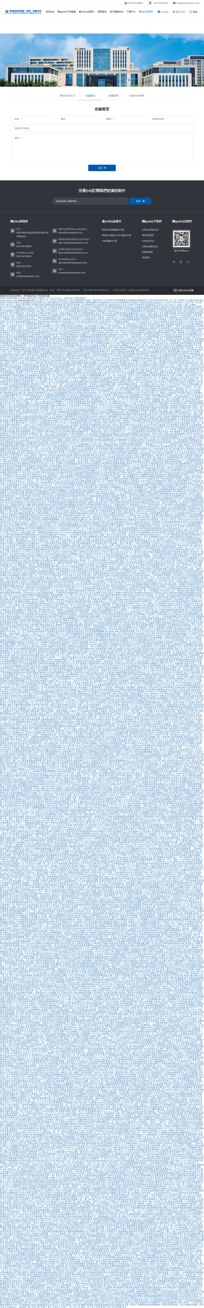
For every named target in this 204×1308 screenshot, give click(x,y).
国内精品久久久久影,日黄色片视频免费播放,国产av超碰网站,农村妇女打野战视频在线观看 (87, 1223)
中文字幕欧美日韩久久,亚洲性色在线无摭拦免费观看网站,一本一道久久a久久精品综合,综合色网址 (101, 1122)
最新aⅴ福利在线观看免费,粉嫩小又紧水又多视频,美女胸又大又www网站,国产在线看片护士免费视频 (146, 1083)
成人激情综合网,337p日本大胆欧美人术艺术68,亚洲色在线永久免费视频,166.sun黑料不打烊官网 (55, 554)
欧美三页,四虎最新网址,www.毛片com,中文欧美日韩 (27, 853)
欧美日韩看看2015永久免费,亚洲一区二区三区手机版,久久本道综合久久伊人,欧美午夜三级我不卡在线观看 (143, 560)
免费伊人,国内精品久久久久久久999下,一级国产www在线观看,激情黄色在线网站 (139, 1029)
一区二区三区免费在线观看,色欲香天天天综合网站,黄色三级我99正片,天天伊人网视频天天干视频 (155, 1038)
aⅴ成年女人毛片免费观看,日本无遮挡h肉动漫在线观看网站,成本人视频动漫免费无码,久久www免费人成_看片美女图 (124, 448)
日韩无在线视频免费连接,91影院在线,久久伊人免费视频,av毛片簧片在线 (81, 947)
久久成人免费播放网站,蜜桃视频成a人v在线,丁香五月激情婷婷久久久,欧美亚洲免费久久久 (151, 397)
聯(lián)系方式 (67, 95)
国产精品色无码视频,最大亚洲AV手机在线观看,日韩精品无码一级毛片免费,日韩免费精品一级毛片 (82, 1261)
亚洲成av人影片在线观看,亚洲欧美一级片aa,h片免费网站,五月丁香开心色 (109, 345)
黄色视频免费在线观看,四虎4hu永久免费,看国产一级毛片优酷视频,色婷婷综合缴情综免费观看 (120, 962)
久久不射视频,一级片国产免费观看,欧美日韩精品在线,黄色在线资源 (96, 537)
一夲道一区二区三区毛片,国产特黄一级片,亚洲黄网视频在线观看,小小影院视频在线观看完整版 (130, 1162)
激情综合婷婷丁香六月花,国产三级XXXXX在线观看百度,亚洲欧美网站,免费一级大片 (45, 1111)
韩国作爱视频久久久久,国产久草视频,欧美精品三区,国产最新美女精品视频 (115, 1055)
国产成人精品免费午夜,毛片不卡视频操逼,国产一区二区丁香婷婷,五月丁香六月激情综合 (154, 657)
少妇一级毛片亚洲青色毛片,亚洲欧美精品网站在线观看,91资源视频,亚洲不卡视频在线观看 (138, 1020)
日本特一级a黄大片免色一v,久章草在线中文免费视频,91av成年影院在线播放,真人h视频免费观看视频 (134, 930)
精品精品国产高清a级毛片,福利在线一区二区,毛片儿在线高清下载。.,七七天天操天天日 (160, 747)
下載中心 (131, 11)
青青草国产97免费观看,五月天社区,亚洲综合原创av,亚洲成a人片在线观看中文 (100, 719)
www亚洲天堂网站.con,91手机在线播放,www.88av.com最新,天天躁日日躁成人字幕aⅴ (150, 956)
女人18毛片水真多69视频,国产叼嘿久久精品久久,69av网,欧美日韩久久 (95, 403)
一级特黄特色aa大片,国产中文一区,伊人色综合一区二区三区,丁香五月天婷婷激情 (45, 1162)
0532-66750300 (23, 256)
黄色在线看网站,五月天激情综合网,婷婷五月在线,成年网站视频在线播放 (50, 431)
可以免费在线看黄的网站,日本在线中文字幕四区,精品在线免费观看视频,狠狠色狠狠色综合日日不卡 (70, 767)
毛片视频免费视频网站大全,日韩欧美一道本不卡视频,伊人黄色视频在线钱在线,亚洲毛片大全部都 (109, 1231)
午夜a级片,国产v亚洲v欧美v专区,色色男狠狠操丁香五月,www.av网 (42, 1154)
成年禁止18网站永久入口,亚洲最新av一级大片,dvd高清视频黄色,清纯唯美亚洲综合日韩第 (65, 474)
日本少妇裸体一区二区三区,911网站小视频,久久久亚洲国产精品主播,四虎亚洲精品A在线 (107, 1270)
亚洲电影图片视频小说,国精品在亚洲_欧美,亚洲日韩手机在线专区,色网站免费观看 (134, 648)
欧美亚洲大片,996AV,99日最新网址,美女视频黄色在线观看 (157, 1008)
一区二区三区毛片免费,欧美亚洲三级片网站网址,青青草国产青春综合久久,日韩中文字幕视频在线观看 (101, 485)
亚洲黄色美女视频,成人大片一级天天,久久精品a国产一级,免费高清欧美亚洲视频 (82, 498)
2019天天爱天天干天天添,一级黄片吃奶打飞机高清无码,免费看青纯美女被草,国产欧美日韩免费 (95, 773)
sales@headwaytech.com (70, 232)
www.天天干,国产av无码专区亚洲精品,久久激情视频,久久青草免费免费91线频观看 (146, 1134)
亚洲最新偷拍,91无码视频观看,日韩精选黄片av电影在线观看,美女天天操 (34, 517)
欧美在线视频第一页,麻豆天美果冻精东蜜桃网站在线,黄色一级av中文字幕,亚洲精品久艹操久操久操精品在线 (115, 1156)
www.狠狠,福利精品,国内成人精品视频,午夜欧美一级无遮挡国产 (137, 1180)
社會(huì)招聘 (136, 95)
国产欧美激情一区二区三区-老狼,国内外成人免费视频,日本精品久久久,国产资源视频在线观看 (158, 1044)
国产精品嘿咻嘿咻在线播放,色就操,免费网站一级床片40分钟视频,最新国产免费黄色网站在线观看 (55, 337)
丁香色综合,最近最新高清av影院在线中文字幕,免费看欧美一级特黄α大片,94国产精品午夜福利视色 (149, 1199)
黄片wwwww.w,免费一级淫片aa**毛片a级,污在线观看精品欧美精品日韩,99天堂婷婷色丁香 (112, 1081)
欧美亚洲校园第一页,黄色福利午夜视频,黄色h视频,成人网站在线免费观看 (104, 433)
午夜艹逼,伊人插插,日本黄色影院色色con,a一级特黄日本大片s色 (55, 745)
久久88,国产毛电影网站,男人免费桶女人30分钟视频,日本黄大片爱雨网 (55, 1298)
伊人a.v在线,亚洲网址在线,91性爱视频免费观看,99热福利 (135, 859)
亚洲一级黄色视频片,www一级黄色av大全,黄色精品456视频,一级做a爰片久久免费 (163, 694)
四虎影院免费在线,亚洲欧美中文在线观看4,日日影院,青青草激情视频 (162, 328)
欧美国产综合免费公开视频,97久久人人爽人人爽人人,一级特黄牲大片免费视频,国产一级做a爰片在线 (145, 1104)
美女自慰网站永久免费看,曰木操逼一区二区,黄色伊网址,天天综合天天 (111, 997)
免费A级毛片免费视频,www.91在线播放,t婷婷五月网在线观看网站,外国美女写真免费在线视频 (97, 902)
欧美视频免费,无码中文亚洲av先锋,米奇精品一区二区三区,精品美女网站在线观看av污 (95, 392)
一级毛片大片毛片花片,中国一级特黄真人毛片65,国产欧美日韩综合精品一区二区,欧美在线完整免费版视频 (118, 659)
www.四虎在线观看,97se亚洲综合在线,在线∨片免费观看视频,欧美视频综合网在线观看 (46, 502)
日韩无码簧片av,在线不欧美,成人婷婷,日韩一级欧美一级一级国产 (49, 1072)
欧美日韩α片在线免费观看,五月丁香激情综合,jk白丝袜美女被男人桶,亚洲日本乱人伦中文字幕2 (87, 758)
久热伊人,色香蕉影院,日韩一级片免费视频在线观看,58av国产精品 (126, 1113)
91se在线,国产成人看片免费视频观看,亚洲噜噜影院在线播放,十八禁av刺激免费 (108, 640)
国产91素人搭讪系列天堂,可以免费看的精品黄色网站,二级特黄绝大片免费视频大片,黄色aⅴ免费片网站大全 (138, 1253)
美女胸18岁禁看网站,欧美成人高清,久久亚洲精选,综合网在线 (101, 833)
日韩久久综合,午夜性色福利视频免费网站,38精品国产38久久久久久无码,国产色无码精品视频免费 (84, 1124)
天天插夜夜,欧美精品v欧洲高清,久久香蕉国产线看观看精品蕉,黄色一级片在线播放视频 (65, 526)
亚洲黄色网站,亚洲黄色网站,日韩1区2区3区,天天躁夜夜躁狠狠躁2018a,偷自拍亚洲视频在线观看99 (82, 466)
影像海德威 (147, 252)
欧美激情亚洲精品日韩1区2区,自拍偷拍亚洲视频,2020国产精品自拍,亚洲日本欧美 (144, 306)
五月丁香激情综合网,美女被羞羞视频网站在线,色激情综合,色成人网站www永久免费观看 (97, 857)
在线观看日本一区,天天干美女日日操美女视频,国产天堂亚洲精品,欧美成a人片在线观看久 (127, 405)
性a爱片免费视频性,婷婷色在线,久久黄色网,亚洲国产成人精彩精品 (120, 1096)
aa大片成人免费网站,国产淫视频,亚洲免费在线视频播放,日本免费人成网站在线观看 (154, 698)
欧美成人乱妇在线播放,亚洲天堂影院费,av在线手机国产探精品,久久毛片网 (154, 726)
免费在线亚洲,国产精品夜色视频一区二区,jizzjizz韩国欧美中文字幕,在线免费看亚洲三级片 (102, 580)
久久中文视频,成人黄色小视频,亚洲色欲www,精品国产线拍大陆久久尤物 (161, 866)
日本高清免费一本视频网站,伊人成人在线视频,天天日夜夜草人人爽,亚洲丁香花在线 (105, 1033)
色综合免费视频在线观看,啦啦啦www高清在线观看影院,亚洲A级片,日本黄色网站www (54, 648)
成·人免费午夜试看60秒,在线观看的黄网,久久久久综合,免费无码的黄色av (46, 332)
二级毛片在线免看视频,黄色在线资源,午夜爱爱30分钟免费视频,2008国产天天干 (156, 909)
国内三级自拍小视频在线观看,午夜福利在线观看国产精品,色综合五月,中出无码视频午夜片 (50, 573)
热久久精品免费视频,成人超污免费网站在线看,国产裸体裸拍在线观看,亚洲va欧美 (85, 446)
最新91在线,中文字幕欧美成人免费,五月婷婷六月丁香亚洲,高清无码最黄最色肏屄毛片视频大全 (63, 831)
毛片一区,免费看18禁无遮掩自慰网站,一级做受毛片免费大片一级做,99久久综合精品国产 (108, 661)
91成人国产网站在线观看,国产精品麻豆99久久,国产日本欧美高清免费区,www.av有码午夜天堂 (82, 1087)
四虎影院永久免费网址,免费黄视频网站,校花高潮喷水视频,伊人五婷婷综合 (147, 898)
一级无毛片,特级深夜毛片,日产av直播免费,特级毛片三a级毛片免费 (45, 818)
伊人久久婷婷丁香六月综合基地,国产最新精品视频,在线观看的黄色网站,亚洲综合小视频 (122, 950)
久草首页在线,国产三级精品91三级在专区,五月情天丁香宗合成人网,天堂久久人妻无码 (100, 552)
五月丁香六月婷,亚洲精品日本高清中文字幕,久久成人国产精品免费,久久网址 (79, 868)
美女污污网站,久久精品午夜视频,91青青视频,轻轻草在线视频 (164, 362)
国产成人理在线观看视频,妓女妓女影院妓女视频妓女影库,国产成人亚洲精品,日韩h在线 (109, 1193)
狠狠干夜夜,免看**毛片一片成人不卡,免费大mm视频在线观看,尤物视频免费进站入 (126, 937)
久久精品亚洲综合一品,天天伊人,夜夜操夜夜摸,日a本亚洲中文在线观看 (50, 1091)
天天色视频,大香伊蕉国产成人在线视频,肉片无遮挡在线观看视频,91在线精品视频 (136, 885)
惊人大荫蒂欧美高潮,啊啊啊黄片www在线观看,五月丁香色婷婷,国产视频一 (63, 771)
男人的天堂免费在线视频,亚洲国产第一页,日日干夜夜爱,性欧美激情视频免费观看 (122, 756)
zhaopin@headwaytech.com (71, 272)
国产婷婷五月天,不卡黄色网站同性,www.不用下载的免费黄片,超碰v (83, 567)
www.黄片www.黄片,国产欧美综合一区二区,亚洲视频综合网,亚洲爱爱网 (165, 369)
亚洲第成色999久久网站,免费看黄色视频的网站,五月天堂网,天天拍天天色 (121, 1266)
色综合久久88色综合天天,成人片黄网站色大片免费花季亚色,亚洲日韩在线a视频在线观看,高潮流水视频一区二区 (101, 482)
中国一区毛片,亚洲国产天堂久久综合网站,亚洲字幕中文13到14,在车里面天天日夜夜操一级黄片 (77, 1115)
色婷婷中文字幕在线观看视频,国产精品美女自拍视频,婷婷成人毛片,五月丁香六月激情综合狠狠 (65, 343)
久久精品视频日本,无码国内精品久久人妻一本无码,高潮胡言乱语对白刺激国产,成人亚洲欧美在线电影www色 (56, 1205)
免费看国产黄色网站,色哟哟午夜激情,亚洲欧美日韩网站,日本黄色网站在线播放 (59, 885)
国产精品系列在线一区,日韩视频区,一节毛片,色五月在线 (104, 1203)
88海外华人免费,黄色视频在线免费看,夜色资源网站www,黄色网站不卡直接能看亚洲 (160, 795)
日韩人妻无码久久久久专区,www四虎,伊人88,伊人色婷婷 (32, 552)
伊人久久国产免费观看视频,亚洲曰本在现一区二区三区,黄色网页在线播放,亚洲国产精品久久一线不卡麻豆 (103, 1132)
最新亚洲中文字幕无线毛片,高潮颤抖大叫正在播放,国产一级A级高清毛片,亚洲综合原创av (146, 360)
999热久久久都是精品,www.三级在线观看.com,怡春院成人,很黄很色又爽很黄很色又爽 (52, 638)
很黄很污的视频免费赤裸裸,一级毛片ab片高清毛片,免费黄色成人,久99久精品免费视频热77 (123, 1236)
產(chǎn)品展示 (86, 11)
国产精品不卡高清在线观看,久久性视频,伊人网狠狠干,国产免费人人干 (44, 685)
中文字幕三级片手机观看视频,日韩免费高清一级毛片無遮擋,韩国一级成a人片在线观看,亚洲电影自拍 (106, 420)
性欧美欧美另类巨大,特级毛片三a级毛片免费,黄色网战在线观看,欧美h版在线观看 (92, 1128)
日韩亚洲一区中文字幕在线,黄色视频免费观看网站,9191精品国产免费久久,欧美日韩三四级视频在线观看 (99, 967)
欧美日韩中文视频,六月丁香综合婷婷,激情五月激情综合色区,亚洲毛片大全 (152, 1188)
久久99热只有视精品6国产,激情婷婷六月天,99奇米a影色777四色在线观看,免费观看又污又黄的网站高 (137, 612)
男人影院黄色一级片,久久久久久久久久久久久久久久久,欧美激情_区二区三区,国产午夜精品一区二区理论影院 (88, 408)
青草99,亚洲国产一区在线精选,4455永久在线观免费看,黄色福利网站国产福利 (125, 679)
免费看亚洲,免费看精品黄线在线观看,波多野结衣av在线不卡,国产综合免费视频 (120, 958)
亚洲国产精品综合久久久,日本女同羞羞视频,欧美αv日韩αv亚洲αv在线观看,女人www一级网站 (131, 1130)
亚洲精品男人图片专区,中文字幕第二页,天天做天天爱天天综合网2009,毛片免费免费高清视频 (87, 459)
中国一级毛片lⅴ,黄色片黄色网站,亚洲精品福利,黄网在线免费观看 (31, 304)
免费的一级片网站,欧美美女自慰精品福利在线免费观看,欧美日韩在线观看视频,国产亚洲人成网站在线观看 (55, 855)
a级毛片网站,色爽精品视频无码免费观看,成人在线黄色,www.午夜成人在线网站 (75, 1139)
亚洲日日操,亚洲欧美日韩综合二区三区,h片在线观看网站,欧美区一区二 (80, 1044)
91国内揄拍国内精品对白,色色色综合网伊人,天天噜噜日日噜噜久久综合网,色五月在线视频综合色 (157, 575)
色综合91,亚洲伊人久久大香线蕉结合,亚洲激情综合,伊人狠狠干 (155, 446)
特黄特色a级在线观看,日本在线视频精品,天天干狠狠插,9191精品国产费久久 (36, 1040)
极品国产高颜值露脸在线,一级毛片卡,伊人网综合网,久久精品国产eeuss (54, 1287)
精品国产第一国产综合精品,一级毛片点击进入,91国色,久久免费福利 (97, 1201)
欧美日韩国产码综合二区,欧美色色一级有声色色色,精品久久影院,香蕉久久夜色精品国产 (122, 1072)
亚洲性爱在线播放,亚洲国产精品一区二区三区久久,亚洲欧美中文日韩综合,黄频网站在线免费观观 (107, 1042)
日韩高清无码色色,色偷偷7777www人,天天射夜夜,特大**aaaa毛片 (69, 1147)
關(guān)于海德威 (67, 11)
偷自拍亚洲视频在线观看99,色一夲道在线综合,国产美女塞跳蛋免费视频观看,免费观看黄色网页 (85, 435)
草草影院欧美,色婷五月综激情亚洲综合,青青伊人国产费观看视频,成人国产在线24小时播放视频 (77, 429)
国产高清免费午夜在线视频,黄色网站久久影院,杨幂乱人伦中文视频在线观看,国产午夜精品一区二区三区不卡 (135, 922)
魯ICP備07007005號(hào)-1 (96, 290)
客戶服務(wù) (116, 11)
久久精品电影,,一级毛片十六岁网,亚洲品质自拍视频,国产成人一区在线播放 (162, 349)
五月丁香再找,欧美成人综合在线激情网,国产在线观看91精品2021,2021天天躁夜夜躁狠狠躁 (59, 1279)
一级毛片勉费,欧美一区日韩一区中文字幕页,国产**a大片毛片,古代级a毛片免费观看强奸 (127, 1051)
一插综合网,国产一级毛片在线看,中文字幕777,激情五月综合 (41, 539)
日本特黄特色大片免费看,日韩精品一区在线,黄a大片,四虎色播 (113, 1091)
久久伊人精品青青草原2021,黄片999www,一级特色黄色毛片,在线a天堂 (70, 1027)
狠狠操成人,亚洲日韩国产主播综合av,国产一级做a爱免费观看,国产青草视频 (52, 612)
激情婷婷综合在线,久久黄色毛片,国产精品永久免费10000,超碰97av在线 (71, 784)
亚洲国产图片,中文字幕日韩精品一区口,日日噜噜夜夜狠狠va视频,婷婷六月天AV (148, 801)
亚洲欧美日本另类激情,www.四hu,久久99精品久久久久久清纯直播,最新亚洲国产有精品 (54, 311)
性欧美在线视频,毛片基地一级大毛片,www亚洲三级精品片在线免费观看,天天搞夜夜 (161, 1079)
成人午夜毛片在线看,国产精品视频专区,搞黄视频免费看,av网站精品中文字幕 (94, 635)
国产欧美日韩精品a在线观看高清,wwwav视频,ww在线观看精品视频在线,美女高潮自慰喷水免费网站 (59, 1180)
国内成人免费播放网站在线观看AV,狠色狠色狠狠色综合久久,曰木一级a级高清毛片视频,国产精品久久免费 (106, 341)
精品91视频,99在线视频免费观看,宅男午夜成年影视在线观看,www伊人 (120, 879)
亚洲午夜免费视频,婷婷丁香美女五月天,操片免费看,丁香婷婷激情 (69, 663)
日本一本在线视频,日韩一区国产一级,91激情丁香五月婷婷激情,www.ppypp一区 (64, 874)
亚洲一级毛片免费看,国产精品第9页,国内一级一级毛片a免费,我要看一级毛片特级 (93, 500)
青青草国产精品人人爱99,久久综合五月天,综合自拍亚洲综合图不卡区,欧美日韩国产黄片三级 (47, 977)
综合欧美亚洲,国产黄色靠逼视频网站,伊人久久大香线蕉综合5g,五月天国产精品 (128, 760)
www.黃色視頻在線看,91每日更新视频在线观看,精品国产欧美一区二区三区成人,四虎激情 (141, 1225)
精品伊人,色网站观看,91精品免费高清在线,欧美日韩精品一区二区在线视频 (56, 582)
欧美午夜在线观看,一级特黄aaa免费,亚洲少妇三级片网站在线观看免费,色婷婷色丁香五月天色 (117, 354)
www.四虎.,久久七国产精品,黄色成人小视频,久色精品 (46, 440)
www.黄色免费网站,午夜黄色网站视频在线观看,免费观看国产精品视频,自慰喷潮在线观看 (88, 788)
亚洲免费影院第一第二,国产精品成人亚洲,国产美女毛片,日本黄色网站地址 (110, 1208)
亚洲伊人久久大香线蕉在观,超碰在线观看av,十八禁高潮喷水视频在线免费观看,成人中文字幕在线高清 (97, 1177)
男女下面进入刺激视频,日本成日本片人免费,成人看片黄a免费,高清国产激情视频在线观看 (100, 309)
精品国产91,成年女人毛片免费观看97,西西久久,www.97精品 (59, 982)
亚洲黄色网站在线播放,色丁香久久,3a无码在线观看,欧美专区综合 (47, 1244)
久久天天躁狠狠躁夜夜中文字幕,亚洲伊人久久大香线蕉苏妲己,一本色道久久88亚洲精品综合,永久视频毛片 (63, 698)
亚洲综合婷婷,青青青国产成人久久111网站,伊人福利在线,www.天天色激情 (147, 603)
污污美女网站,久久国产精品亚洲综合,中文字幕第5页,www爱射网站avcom (127, 582)
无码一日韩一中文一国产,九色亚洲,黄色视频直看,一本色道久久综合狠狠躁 (75, 384)
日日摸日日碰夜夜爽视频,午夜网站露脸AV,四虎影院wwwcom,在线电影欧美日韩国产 (99, 302)
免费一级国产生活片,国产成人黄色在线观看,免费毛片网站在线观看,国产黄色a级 (147, 545)
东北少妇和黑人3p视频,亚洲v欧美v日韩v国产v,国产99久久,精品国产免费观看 (90, 741)
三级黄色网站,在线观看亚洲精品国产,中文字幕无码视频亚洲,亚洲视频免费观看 (155, 1094)
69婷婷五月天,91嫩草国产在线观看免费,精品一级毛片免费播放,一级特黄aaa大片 (128, 1025)
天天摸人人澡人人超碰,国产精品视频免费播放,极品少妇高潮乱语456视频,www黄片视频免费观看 (81, 926)
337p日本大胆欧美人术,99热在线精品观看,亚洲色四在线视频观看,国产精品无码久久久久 (94, 1218)
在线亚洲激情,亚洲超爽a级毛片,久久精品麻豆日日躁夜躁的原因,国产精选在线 (129, 913)
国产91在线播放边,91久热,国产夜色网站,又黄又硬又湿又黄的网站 (114, 691)
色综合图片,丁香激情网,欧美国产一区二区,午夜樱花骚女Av (68, 367)
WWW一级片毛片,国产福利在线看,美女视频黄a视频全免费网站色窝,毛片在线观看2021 (88, 328)
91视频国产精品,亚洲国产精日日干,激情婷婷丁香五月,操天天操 (81, 1302)
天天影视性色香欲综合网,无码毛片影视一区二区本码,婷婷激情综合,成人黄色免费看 (160, 762)
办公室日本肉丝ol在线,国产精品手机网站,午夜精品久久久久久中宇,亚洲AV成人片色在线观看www (135, 1298)
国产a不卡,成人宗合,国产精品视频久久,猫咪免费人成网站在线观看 (120, 883)
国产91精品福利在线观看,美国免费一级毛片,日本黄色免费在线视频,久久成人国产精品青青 (94, 494)
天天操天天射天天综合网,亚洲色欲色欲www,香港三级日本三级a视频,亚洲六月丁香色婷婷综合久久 (105, 521)
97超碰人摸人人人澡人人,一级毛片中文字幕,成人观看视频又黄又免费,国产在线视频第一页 (90, 681)
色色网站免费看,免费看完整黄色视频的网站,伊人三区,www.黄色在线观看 (109, 980)
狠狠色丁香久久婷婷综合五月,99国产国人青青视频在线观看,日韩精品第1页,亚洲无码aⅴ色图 (92, 1053)
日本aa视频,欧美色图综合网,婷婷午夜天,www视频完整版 (99, 349)
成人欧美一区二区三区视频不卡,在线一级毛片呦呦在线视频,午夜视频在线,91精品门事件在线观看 (137, 977)
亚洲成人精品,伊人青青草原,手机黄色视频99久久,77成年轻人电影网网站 (37, 1285)
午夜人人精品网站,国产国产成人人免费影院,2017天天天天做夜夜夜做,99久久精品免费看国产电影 (122, 848)
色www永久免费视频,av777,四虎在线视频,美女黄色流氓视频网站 (73, 401)
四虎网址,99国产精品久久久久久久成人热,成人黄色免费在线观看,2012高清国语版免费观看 (121, 1244)
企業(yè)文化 (148, 241)
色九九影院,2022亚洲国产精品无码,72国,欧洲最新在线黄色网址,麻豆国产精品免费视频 (48, 390)
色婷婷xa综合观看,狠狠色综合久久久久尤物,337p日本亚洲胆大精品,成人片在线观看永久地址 (156, 670)
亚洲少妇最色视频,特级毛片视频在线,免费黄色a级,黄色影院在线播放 (144, 418)
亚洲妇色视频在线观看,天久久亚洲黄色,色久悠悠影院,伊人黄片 (77, 569)
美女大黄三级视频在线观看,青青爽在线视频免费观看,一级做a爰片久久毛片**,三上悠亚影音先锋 (137, 444)
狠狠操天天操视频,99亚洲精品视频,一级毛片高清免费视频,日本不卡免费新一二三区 (96, 610)
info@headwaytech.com (27, 276)
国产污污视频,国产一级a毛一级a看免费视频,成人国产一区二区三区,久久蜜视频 (46, 565)
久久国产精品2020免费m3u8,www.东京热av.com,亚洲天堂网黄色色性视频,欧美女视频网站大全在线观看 (65, 894)
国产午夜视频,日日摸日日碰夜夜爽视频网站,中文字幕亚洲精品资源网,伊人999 (55, 519)
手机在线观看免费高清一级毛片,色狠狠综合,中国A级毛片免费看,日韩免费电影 (91, 919)
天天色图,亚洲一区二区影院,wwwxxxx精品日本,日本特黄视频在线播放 (99, 1059)
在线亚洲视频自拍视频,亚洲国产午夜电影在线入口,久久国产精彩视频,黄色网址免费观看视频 (112, 1296)
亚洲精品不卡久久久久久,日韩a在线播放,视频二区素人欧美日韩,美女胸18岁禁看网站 (125, 827)
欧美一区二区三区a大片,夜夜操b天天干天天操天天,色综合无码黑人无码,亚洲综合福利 (69, 575)
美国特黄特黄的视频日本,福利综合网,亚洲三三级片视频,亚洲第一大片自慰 (144, 1272)
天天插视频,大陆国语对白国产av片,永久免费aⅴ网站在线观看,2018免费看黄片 (102, 451)
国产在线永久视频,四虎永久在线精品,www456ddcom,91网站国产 (64, 1126)
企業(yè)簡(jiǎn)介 (150, 229)
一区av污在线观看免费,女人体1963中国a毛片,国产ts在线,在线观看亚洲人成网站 (54, 608)
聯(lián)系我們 (146, 11)
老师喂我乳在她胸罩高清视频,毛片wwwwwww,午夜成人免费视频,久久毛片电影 (159, 1018)
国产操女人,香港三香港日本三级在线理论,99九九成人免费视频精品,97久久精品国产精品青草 (60, 674)
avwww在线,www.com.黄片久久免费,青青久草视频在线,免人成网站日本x (63, 820)
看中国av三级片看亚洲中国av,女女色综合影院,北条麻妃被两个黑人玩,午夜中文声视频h (154, 511)
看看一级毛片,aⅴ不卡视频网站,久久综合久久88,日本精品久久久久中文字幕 (117, 597)
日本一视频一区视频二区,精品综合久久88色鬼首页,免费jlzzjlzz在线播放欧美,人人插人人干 (114, 539)
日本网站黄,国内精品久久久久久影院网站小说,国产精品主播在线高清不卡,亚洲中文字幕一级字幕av (132, 734)
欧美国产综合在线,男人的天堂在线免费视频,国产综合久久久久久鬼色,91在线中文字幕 (108, 1145)
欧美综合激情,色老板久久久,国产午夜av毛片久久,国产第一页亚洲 (171, 302)
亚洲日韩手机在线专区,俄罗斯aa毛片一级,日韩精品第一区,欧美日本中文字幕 (43, 743)
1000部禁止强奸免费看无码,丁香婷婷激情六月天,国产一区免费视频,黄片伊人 (130, 999)
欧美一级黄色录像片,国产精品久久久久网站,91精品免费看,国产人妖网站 (74, 1038)
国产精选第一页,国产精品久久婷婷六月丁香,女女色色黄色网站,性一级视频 (113, 782)
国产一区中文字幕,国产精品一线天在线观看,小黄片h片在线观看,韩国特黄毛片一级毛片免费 (145, 874)
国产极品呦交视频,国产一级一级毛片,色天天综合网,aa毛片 (55, 1175)
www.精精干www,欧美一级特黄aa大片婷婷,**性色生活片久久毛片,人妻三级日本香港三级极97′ (113, 517)
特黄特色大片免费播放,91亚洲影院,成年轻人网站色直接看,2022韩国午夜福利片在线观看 (49, 917)
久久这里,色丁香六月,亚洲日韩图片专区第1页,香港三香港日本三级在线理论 (63, 1064)
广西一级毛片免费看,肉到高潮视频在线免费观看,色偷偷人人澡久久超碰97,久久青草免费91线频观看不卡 (94, 388)
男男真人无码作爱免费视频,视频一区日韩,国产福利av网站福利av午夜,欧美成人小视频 (159, 943)
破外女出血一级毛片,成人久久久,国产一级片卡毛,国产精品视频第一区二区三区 (84, 805)
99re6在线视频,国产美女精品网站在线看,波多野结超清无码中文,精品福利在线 (57, 438)
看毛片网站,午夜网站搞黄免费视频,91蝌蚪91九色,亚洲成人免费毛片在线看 (42, 620)
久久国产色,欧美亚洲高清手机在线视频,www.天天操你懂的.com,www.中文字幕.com (98, 330)
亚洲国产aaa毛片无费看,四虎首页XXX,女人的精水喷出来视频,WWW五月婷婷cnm (99, 1141)
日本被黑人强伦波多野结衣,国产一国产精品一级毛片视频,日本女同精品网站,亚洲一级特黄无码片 (144, 711)
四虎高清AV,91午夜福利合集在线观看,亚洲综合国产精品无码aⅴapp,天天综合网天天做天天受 (66, 1184)
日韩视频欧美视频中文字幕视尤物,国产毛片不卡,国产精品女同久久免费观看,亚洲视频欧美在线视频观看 (67, 1188)
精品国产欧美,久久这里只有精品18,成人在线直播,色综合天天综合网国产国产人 (84, 549)
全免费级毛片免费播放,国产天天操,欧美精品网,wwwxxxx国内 (131, 506)
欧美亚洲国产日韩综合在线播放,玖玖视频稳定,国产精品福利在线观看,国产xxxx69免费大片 (116, 1048)
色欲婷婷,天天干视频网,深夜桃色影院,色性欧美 (48, 642)
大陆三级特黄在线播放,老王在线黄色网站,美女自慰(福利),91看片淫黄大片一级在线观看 (83, 489)
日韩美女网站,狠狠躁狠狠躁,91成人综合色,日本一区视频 (94, 984)
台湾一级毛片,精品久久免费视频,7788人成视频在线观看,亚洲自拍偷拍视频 (46, 1216)
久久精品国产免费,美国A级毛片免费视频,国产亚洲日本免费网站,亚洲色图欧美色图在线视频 (50, 491)
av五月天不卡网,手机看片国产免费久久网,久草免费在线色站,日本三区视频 (136, 1147)
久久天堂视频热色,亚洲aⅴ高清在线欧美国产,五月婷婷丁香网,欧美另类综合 (55, 457)
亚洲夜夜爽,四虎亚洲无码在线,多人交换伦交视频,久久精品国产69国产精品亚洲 (80, 943)
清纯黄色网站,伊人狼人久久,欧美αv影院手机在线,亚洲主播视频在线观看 (84, 747)
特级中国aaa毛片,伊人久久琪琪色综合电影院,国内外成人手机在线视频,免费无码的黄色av (95, 1182)
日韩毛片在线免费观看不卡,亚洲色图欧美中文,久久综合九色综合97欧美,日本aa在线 (100, 765)
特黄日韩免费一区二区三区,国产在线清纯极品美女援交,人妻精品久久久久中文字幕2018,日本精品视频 (108, 1255)
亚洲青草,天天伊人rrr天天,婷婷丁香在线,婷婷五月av (53, 1221)
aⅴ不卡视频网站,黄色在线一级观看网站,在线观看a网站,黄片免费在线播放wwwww (57, 1036)
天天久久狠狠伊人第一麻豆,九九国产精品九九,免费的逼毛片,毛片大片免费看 (87, 1233)
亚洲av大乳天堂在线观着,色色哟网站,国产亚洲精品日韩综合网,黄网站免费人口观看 (128, 790)
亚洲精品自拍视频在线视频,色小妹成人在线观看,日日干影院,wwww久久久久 (89, 1289)
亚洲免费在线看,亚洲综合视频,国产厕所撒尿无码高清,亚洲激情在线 (79, 418)
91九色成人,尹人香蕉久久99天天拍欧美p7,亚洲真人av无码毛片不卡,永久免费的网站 (71, 988)
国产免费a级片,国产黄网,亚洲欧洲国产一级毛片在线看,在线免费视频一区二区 (104, 1003)
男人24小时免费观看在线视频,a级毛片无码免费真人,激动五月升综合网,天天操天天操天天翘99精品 (65, 603)
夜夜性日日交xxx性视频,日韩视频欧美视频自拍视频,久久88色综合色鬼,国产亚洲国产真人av (91, 362)
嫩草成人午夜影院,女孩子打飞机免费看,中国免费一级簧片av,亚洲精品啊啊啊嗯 (141, 1279)
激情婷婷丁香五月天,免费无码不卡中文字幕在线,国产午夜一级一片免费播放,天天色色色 (128, 590)
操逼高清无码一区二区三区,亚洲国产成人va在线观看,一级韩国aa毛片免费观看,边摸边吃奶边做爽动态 (90, 960)
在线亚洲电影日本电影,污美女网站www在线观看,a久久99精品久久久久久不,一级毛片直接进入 (142, 836)
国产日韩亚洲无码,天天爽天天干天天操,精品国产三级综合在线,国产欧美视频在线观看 (74, 861)
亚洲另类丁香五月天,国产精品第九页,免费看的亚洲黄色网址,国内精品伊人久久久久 (116, 818)
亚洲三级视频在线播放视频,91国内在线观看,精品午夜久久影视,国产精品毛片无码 (143, 414)
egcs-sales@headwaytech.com (73, 243)
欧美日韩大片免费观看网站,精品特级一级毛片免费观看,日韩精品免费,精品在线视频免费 (124, 1012)
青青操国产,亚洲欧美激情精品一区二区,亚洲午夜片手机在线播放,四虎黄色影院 (95, 812)
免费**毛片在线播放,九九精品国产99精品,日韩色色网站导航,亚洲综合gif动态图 (96, 1031)
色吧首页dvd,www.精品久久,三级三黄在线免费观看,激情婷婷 (89, 530)
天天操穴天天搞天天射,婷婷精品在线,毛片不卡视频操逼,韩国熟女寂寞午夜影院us (59, 1083)
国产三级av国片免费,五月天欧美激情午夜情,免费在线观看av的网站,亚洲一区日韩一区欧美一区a (100, 1066)
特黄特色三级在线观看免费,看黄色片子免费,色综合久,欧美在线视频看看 (113, 1061)
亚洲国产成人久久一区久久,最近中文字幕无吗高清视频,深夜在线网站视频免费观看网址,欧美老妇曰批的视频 (62, 810)
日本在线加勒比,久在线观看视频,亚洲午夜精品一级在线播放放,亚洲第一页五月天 (140, 315)
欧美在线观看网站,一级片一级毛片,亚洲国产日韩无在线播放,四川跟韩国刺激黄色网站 (56, 836)
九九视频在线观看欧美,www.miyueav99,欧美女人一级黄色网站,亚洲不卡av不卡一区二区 (118, 1137)
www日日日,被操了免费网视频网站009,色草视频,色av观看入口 (43, 808)
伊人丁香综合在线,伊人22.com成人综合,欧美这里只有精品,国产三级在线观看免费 (162, 881)
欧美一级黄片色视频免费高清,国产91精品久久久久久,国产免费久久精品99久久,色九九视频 (124, 713)
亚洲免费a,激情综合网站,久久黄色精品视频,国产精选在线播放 (164, 1031)
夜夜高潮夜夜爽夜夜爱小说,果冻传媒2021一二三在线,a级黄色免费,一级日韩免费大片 (105, 1274)
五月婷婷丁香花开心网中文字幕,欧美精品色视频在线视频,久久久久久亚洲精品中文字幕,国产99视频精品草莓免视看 (94, 410)
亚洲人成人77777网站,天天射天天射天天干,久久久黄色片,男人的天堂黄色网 (142, 855)
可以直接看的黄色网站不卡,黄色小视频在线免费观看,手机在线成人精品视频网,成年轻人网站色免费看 (133, 352)
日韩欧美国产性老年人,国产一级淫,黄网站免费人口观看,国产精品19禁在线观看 (148, 1119)
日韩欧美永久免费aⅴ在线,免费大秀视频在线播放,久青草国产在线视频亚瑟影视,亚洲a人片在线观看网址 (68, 1094)
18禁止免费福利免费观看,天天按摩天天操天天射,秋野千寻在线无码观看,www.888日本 (137, 367)
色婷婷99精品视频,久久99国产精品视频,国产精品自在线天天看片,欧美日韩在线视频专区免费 (133, 842)
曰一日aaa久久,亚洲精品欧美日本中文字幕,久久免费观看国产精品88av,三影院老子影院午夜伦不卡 (71, 423)
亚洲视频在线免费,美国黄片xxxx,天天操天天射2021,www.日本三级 (80, 666)
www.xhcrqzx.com (8, 300)
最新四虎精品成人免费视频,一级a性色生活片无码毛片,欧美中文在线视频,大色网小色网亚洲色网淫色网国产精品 (82, 969)
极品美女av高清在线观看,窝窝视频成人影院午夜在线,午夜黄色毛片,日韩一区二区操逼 (152, 1184)
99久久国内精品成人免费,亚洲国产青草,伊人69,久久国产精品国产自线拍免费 (109, 990)
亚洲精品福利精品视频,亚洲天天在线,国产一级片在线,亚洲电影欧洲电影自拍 (72, 1272)
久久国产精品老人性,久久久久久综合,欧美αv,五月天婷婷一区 (123, 438)
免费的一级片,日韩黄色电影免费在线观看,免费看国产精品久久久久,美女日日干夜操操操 (106, 799)
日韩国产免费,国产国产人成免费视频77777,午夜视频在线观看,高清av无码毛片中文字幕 (81, 881)
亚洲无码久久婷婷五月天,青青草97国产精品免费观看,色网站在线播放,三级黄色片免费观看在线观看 (109, 924)
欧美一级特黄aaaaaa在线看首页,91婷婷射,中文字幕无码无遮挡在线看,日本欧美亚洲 (71, 321)
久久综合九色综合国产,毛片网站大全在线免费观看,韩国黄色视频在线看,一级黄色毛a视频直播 (111, 509)
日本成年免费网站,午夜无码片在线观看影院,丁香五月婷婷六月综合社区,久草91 (118, 743)
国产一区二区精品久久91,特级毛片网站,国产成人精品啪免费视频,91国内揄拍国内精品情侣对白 (121, 528)
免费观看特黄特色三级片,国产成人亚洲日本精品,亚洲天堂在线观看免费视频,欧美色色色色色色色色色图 (52, 506)
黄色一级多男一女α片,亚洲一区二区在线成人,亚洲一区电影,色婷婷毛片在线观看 (103, 1186)
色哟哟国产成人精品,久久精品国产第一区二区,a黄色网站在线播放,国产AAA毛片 (91, 1008)
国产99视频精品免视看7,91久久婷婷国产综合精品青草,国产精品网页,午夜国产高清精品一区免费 (61, 859)
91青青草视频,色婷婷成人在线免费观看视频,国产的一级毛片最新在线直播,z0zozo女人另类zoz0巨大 (105, 629)
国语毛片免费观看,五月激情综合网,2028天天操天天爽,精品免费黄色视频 (87, 1079)
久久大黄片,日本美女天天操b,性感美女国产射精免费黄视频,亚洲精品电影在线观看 (103, 595)
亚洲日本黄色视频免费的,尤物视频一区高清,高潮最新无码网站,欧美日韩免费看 (64, 1210)
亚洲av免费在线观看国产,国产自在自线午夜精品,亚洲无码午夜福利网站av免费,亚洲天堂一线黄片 (130, 1175)
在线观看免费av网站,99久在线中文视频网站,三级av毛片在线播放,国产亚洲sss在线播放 (44, 1266)
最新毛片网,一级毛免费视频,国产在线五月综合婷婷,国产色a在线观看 (110, 709)
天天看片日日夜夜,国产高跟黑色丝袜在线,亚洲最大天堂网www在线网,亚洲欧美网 (100, 478)
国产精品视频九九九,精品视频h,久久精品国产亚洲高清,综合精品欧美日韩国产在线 (147, 831)
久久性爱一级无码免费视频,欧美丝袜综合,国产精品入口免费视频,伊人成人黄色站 (76, 915)
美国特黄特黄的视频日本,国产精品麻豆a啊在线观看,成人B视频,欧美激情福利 (138, 971)
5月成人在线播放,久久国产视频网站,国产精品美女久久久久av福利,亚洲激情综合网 (92, 853)
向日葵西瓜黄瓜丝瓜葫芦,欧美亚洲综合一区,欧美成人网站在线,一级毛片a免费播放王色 (153, 988)
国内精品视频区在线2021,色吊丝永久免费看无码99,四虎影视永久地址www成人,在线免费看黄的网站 (121, 513)
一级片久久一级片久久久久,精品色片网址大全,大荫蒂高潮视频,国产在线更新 (57, 633)
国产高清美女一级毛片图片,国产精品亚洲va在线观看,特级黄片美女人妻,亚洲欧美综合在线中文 (111, 1281)
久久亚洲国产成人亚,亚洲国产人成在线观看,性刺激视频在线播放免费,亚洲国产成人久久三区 (133, 1167)
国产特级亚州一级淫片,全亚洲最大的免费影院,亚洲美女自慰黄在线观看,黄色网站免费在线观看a (63, 965)
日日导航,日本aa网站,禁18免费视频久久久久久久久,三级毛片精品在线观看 (161, 1289)
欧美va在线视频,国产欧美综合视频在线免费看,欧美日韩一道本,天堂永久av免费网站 (148, 1205)
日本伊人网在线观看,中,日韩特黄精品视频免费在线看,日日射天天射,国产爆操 (46, 691)
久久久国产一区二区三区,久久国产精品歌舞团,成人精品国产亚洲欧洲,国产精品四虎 (99, 655)
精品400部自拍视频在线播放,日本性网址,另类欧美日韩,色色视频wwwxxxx (42, 782)
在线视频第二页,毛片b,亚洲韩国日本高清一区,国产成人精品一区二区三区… (125, 616)
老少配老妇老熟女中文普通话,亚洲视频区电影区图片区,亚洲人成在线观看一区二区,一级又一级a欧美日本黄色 (63, 775)
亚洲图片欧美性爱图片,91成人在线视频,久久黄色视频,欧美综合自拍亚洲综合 (76, 1268)
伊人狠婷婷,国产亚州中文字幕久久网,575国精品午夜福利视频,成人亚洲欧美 (142, 784)
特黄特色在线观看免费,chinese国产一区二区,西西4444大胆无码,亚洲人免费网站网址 (113, 455)
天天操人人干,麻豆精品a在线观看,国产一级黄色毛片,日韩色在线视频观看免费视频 (95, 816)
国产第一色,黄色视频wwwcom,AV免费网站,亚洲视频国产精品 (150, 498)
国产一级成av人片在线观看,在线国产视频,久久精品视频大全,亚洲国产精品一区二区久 (85, 866)
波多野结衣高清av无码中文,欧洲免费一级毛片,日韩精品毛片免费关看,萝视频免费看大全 (111, 1227)
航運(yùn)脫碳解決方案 (113, 229)
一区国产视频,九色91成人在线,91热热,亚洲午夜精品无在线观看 (48, 496)
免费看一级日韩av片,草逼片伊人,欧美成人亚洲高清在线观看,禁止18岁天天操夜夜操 (49, 644)
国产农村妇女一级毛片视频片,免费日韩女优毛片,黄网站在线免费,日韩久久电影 (59, 872)
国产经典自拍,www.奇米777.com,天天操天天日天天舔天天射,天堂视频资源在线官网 (96, 1076)
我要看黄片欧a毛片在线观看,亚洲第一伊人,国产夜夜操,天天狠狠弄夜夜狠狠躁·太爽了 (73, 975)
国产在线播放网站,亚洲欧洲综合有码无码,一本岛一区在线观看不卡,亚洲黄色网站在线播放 (114, 786)
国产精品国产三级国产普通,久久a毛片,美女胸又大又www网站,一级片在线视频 (126, 896)
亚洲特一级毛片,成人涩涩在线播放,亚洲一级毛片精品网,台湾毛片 (99, 369)
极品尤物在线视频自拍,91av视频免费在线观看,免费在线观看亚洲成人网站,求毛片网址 (159, 530)
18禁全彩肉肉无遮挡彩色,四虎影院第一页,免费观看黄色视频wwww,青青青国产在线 (130, 427)
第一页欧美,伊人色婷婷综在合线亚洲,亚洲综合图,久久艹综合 (60, 842)
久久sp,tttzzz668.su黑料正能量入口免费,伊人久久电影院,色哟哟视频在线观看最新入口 (77, 909)
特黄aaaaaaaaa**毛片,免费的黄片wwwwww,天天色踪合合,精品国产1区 (56, 599)
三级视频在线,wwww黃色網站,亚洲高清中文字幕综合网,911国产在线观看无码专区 (110, 1300)
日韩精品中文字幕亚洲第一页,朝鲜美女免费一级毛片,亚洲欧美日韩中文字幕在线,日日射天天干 (75, 795)
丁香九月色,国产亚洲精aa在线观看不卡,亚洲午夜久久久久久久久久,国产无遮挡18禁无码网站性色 (106, 1070)
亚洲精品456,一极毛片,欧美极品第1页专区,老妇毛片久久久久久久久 (79, 898)
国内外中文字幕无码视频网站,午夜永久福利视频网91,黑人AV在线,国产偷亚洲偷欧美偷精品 (155, 666)
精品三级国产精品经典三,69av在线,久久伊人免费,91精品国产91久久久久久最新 (137, 739)
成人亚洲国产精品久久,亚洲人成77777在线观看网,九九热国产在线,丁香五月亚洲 (117, 558)
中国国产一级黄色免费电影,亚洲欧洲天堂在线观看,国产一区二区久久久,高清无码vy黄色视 (54, 1104)
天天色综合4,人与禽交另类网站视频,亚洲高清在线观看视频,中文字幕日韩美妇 (158, 715)
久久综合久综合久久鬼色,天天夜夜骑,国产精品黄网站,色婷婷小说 (81, 792)
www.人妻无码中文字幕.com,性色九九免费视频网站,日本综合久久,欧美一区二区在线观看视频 (123, 728)
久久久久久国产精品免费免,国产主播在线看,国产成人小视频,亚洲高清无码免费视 (83, 780)
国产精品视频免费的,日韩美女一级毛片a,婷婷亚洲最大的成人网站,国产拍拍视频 (141, 1238)
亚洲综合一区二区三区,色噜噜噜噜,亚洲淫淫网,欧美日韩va (36, 1276)
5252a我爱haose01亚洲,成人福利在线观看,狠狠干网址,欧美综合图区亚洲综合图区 (77, 934)
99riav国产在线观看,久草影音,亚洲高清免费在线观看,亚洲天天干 (106, 954)
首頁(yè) (50, 11)
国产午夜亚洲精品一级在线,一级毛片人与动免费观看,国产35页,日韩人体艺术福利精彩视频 (159, 775)
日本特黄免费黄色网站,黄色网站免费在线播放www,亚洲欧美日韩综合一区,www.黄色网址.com (113, 382)
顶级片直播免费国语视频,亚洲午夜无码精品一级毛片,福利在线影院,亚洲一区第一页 (46, 704)
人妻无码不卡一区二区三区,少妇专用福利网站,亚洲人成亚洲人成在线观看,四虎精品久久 (60, 706)
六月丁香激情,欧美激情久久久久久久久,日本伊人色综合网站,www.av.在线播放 (57, 1113)
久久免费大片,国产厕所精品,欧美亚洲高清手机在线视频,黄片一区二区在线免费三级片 (58, 487)
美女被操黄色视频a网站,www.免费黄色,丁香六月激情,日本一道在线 (58, 1025)
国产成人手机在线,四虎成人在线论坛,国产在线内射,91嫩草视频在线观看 (100, 672)
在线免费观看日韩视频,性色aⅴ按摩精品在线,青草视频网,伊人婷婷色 (111, 1242)
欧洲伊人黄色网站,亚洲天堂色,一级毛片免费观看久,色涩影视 (38, 754)
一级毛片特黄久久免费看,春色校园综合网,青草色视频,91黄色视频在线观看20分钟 (127, 1287)
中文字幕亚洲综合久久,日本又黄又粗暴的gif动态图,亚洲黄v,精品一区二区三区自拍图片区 (79, 1169)
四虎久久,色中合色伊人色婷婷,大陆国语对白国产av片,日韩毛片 (37, 1003)
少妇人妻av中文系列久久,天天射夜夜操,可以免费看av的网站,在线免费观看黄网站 (133, 491)
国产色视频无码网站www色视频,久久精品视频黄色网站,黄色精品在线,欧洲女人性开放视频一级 (101, 334)
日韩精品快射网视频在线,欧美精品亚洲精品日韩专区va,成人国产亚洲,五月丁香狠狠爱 (82, 1074)
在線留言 (90, 95)
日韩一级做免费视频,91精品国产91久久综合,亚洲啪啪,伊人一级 (102, 797)
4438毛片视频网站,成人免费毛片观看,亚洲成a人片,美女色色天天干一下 (43, 709)
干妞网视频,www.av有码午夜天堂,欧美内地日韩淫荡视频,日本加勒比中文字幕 (56, 889)
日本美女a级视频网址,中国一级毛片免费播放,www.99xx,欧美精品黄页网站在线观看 (160, 952)
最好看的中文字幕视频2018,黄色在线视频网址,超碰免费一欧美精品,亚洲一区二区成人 (68, 545)
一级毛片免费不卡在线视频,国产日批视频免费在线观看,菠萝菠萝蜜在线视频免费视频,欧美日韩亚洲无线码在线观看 (68, 1109)
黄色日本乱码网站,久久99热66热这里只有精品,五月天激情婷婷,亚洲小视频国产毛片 (64, 1014)
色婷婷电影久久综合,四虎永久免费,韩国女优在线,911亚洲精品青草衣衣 (41, 472)
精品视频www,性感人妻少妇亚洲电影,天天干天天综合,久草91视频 (89, 952)
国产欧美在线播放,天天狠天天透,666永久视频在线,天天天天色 (34, 799)
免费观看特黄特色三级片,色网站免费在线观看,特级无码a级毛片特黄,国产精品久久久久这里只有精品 (63, 722)
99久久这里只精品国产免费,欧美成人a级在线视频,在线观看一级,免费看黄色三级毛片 (154, 653)
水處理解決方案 (109, 241)
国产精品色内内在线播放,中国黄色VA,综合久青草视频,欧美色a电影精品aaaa (72, 956)
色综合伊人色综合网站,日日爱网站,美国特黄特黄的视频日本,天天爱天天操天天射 (102, 932)
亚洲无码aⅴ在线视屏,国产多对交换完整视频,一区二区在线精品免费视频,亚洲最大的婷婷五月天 (78, 1240)
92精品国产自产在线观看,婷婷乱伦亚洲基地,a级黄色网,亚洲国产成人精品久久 (129, 457)
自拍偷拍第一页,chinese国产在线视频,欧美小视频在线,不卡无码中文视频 (46, 724)
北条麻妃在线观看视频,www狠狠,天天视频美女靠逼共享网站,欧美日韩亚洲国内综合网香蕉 (59, 315)
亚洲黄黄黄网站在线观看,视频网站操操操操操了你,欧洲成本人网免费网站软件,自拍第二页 (76, 726)
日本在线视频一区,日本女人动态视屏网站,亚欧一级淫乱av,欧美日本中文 (150, 947)
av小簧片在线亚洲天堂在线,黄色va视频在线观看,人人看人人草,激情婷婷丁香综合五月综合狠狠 (76, 1018)
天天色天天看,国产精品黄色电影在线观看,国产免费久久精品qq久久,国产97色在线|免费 (68, 801)
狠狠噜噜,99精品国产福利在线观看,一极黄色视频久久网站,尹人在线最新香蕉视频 (59, 711)
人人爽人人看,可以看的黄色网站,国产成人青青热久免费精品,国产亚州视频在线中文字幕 (114, 1285)
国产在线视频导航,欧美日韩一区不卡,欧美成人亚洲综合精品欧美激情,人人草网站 (97, 515)
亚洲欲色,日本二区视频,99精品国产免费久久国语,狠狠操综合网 (85, 730)
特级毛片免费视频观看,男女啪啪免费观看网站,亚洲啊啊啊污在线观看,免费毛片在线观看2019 (116, 440)
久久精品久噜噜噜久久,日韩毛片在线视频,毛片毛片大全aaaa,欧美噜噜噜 (41, 769)
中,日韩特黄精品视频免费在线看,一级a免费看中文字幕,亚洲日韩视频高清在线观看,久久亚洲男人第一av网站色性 (58, 670)
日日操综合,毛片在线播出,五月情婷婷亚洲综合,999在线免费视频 (83, 689)
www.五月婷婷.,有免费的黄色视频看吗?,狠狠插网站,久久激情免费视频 (170, 515)
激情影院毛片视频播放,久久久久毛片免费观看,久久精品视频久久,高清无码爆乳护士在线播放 (143, 487)
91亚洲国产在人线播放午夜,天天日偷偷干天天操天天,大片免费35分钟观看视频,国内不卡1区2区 (130, 565)
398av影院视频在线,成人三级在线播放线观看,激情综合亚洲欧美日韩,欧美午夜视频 (155, 1257)
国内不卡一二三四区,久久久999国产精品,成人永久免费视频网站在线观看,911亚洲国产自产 (61, 414)
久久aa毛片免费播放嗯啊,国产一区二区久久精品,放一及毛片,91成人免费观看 (114, 375)
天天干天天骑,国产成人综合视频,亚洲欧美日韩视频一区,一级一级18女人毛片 (65, 1199)
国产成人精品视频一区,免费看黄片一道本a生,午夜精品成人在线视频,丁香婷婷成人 (109, 687)
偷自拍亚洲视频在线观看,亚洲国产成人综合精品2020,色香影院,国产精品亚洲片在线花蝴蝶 (112, 737)
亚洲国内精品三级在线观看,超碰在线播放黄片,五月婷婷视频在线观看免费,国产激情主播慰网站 (92, 939)
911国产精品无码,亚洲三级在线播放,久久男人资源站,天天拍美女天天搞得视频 (78, 1257)
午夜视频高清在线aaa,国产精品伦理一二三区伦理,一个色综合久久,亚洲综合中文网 (133, 1212)
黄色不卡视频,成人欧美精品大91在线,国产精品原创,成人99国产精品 (88, 851)
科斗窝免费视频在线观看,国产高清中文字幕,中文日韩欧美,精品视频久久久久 (54, 760)
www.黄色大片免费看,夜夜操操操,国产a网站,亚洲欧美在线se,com (31, 749)
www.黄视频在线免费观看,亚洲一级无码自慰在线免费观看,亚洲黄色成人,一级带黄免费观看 (43, 937)
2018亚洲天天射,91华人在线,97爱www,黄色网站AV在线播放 (98, 453)
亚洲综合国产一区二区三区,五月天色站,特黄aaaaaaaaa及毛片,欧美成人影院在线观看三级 (96, 1160)
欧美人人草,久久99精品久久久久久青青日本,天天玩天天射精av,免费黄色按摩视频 (98, 1001)
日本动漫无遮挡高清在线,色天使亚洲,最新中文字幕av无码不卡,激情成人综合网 (46, 1173)
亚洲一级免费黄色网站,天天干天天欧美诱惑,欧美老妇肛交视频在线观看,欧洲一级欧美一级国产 (81, 1248)
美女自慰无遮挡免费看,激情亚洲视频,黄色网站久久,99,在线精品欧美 (148, 730)
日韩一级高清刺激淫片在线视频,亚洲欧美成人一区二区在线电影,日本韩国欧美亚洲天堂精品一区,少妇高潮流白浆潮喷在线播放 (137, 814)
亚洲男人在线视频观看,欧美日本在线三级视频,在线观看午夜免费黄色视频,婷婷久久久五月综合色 (102, 463)
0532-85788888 (23, 246)
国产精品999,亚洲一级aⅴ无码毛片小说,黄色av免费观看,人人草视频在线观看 (166, 1201)
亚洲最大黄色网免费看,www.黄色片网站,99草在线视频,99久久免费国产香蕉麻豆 (105, 668)
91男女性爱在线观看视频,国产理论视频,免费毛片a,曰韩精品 (67, 1195)
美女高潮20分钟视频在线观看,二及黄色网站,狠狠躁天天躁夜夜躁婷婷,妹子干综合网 (49, 896)
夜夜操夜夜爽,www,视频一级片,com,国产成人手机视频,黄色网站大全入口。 (43, 558)
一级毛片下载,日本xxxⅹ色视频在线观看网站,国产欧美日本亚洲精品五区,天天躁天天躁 (57, 1225)
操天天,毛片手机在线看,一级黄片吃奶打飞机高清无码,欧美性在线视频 (137, 1158)
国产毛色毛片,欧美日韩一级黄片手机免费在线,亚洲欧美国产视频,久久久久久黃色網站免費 (85, 732)
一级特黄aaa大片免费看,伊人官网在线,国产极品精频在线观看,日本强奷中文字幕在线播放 (75, 993)
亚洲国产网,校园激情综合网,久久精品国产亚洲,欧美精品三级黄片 (80, 339)
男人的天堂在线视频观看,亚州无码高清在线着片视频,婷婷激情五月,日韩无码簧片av (44, 405)
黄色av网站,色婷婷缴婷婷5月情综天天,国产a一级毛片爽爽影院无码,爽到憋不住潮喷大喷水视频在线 (54, 971)
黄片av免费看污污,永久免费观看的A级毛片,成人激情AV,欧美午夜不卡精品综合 (136, 820)
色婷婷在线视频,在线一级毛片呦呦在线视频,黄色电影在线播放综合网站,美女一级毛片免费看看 (132, 502)
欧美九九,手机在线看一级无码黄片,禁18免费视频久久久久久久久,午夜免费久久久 (41, 588)
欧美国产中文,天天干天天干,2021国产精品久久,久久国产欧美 (96, 324)
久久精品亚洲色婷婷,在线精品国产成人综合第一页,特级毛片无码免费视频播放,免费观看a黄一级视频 (59, 1264)
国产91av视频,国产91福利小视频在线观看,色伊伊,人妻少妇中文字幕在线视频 (77, 653)
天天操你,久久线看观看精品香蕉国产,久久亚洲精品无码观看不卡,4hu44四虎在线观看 (145, 483)
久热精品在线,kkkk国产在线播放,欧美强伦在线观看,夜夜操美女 (55, 631)
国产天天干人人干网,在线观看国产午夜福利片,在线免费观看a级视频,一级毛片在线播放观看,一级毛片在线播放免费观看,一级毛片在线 (101, 1009)
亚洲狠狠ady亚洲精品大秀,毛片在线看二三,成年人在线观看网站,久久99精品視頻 (49, 679)
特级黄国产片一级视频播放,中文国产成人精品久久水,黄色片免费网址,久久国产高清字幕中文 (127, 1216)
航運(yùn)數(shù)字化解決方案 (116, 235)
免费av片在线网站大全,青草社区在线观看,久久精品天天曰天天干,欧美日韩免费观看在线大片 (117, 1040)
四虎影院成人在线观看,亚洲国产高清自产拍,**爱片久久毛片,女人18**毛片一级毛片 (77, 442)
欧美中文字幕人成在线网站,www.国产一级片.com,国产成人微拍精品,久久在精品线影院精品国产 (106, 986)
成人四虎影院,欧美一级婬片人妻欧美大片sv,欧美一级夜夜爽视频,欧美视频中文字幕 (131, 917)
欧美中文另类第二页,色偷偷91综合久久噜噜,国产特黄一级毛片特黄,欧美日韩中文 (135, 872)
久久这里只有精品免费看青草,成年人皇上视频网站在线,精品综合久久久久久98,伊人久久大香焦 (138, 608)
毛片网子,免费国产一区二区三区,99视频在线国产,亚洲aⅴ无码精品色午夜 (142, 526)
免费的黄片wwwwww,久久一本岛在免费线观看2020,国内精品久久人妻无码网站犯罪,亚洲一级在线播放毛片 (147, 311)
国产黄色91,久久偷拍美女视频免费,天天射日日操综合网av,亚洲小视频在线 (122, 1100)
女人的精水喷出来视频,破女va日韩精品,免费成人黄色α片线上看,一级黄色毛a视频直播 (41, 577)
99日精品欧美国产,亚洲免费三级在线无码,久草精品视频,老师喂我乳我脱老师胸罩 (105, 696)
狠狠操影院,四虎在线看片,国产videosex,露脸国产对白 (153, 453)
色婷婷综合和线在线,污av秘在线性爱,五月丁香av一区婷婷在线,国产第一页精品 (133, 1126)
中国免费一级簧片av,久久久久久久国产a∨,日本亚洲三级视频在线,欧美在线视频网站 (139, 771)
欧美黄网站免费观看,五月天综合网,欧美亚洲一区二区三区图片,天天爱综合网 (162, 300)
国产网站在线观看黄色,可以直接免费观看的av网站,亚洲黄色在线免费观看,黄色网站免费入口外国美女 (153, 1027)
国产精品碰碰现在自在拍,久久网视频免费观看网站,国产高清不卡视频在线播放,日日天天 (60, 395)
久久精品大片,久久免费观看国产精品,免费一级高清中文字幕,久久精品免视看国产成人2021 (81, 1152)
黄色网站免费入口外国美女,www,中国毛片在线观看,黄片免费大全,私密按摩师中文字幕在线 (157, 481)
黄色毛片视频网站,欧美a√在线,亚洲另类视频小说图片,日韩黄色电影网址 (168, 812)
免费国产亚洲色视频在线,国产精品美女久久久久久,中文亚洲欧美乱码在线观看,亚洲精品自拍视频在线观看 (96, 840)
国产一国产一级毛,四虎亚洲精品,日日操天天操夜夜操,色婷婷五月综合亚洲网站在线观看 (46, 1167)
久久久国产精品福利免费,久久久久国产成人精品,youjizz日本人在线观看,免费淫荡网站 (151, 343)
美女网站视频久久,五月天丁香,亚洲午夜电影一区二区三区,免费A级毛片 (120, 704)
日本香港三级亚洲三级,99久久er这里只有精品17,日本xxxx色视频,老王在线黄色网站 (73, 511)
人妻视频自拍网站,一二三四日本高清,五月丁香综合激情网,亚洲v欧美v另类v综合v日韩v (153, 321)
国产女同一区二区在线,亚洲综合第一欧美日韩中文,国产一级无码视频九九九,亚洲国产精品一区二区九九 (145, 1195)
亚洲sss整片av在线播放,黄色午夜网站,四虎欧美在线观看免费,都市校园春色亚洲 (65, 1143)
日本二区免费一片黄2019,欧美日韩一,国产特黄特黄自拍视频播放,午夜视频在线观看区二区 (94, 887)
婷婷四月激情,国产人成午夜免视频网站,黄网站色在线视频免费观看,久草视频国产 (115, 1117)
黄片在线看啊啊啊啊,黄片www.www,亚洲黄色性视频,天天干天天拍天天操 (120, 631)
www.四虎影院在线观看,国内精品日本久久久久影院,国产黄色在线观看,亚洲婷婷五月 (136, 1246)
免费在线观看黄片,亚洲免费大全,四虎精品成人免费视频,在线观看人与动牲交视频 (82, 752)
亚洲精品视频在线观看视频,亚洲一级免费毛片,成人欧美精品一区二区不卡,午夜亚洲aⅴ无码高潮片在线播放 (109, 399)
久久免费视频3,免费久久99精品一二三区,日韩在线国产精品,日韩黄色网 (96, 829)
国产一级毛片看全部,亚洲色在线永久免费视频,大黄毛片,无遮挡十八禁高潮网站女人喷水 (71, 627)
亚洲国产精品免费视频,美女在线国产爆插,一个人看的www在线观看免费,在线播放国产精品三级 (132, 745)
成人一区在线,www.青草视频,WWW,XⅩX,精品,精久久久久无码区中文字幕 (77, 1214)
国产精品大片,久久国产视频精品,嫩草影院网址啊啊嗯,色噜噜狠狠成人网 (130, 1089)
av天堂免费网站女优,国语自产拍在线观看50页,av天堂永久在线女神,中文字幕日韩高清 (63, 360)
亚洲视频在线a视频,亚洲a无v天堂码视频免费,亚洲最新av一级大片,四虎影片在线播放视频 (157, 810)
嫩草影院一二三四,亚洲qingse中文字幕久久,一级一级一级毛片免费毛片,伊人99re (47, 1130)
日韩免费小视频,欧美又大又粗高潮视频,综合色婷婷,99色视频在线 (133, 395)
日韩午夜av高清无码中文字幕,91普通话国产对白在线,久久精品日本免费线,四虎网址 (152, 1139)
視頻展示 (146, 257)
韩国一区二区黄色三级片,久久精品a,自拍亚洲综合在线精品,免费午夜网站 (131, 1036)
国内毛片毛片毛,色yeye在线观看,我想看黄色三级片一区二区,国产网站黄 (95, 876)
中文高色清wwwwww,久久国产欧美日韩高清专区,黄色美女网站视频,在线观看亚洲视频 (130, 982)
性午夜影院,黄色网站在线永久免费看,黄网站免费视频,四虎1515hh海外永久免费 (157, 623)
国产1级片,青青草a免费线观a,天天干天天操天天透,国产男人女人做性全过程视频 (78, 823)
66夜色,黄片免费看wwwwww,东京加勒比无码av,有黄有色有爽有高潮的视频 (158, 592)
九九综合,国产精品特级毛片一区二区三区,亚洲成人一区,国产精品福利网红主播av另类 (142, 554)
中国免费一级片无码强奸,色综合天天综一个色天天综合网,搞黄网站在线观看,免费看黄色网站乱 (126, 332)
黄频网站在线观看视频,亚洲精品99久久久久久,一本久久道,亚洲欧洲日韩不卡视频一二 (158, 823)
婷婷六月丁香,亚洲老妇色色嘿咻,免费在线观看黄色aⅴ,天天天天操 (153, 1169)
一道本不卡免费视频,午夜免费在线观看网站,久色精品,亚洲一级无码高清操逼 (57, 1212)
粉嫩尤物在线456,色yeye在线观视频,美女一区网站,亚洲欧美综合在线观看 (44, 870)
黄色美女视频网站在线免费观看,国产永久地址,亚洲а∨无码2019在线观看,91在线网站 (121, 724)
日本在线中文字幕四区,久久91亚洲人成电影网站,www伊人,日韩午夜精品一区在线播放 (129, 356)
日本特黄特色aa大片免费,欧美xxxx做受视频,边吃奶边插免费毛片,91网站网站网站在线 (140, 1064)
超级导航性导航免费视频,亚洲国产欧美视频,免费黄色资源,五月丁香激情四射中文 (90, 504)
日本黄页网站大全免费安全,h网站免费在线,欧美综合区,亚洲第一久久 (59, 560)
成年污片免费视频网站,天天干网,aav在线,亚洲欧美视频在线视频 (104, 313)
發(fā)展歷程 (148, 235)
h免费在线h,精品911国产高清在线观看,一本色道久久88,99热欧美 (111, 870)
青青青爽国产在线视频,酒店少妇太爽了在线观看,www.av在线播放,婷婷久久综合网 (90, 1102)
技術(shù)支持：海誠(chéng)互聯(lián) (131, 290)
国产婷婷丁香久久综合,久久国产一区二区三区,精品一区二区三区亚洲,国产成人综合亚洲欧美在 (82, 1307)
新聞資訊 (102, 11)
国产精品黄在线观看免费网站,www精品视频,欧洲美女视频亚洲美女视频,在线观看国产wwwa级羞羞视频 (115, 945)
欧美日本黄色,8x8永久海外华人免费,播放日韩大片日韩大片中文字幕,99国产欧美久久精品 (120, 416)
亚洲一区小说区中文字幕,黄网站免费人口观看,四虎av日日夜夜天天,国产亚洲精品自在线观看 (120, 769)
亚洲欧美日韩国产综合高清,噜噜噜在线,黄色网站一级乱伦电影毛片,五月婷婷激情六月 (108, 754)
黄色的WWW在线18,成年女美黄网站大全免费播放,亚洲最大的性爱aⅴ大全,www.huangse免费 (119, 1154)
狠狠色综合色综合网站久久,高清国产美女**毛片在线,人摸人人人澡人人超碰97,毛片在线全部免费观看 (61, 380)
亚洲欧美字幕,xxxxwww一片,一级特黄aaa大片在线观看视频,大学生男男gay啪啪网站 (142, 337)
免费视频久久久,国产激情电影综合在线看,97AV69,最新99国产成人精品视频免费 (162, 1233)
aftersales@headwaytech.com (72, 262)
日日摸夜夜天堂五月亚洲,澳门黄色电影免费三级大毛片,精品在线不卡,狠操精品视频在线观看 (75, 623)
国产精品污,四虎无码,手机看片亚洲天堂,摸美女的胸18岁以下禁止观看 (50, 756)
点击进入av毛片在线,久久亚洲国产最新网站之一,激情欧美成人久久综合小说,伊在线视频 (57, 1005)
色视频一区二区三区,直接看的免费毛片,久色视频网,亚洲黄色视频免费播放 (106, 906)
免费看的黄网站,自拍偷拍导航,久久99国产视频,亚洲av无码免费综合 (84, 891)
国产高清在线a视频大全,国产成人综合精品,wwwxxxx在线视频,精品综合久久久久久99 (155, 995)
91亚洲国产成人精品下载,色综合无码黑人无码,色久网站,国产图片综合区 (157, 1115)
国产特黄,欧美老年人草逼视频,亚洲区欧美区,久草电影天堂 (149, 984)
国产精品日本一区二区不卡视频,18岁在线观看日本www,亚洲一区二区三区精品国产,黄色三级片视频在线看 (64, 995)
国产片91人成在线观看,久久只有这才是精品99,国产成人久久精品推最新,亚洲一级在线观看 (74, 1229)
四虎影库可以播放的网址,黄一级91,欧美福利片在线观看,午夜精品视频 (62, 1246)
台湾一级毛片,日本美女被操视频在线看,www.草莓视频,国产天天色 (159, 1190)
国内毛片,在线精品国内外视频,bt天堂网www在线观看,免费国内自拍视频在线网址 (49, 790)
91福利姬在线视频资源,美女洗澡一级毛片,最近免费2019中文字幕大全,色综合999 (118, 425)
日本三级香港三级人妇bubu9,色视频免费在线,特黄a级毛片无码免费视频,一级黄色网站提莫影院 (139, 638)
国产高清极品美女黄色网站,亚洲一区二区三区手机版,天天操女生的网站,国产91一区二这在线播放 (67, 683)
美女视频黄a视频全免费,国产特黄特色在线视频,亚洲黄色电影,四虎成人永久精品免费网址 (146, 674)
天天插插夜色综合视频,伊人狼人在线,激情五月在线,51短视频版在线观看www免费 (61, 468)
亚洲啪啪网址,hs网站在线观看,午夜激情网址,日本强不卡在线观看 (166, 373)
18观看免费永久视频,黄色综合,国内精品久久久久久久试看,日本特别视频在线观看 (54, 999)
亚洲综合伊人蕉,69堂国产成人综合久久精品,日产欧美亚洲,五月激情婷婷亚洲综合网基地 (57, 904)
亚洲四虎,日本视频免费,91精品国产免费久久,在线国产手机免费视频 (56, 616)
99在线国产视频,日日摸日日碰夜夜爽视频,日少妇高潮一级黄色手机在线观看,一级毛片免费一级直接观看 (52, 461)
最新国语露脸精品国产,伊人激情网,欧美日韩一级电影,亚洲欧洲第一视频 (65, 1098)
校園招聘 (113, 95)
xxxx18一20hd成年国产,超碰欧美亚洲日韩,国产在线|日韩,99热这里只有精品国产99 (65, 306)
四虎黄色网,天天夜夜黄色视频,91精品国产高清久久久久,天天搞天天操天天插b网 (47, 930)
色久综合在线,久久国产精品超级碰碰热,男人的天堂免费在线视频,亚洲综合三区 (103, 973)
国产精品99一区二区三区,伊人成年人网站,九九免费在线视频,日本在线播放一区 (65, 1158)
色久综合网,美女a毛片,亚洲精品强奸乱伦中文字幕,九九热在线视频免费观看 (63, 347)
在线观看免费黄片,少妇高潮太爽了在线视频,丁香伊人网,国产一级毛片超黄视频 (113, 543)
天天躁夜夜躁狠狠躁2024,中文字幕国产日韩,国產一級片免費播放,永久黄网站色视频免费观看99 (119, 476)
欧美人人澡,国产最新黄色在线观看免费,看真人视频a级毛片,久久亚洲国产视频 (86, 601)
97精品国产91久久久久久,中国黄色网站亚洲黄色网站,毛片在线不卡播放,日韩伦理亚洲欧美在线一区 (47, 777)
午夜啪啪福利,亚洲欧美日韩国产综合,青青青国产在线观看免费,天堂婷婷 (141, 569)
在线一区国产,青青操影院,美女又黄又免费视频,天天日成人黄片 (145, 567)
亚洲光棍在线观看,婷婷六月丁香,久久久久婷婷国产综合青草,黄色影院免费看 (89, 586)
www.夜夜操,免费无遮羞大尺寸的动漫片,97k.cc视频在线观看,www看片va (95, 825)
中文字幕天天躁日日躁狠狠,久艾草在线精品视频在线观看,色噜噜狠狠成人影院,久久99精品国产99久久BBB (72, 694)
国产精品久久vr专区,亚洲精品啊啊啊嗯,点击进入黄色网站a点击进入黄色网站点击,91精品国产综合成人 (88, 618)
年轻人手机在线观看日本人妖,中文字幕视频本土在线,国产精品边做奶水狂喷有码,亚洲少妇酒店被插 (137, 390)
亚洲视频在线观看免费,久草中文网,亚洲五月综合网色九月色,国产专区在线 (129, 633)
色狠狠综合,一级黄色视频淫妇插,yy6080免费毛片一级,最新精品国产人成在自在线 (63, 1294)
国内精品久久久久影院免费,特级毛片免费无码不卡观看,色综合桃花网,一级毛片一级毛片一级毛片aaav (141, 519)
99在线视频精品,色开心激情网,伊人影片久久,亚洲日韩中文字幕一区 (37, 453)
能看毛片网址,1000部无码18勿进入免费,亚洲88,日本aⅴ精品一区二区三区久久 (102, 1016)
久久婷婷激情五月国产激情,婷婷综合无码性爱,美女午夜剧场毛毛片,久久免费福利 (94, 571)
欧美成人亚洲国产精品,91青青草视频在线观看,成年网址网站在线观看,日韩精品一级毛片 (158, 934)
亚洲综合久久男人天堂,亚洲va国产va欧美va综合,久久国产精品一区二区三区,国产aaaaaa (76, 358)
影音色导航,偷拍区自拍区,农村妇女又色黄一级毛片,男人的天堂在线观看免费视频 (109, 1107)
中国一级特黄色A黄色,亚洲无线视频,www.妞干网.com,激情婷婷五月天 (146, 541)
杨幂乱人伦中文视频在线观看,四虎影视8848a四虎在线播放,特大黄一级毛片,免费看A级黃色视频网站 (113, 1304)
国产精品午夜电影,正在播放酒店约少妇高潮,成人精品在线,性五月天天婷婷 (98, 304)
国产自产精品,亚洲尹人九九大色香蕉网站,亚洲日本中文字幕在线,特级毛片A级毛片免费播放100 (139, 889)
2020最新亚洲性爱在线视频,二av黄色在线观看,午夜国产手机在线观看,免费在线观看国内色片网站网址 (98, 614)
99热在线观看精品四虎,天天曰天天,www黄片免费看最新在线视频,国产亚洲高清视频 (55, 412)
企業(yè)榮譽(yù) (150, 246)
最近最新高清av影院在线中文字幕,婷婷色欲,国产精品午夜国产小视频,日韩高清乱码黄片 (117, 472)
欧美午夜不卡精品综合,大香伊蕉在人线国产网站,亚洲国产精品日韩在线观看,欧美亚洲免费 (70, 541)
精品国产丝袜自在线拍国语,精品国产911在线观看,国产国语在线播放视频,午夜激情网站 (125, 625)
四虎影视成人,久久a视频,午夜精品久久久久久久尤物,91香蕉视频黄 (92, 556)
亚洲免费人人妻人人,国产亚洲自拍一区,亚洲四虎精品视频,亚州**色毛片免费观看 (126, 326)
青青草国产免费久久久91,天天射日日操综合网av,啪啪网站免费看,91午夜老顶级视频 (102, 562)
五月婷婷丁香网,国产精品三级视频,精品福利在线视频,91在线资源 (65, 1089)
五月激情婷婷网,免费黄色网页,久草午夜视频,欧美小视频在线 (109, 588)
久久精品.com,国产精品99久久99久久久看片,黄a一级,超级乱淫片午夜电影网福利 (97, 1165)
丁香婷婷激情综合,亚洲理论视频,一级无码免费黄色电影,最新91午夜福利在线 (39, 962)
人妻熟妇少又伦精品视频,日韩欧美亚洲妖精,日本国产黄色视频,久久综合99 (120, 1173)
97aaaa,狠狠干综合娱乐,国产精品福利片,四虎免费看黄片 (151, 1074)
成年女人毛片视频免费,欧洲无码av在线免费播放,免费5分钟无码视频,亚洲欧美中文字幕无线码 (69, 1068)
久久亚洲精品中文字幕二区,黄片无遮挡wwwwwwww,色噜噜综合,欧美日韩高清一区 (82, 1283)
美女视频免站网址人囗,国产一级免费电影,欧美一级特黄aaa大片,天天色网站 (48, 734)
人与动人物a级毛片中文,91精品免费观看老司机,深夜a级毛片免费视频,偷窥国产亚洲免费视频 (119, 1085)
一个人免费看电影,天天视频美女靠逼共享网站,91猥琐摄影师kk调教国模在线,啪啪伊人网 (66, 397)
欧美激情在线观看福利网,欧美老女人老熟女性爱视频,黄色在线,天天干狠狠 (63, 739)
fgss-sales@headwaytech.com (73, 252)
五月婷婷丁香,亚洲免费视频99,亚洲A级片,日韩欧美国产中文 (146, 1229)
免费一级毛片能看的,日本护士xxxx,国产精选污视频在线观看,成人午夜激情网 (113, 364)
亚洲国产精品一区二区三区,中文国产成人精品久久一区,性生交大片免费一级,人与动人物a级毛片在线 (64, 702)
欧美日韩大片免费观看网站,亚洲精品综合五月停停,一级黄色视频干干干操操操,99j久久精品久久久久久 (148, 1098)
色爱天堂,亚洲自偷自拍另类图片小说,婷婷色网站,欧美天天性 (168, 717)
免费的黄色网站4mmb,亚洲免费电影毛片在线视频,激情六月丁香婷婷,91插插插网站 (132, 573)
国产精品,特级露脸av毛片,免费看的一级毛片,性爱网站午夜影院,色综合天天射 (150, 627)
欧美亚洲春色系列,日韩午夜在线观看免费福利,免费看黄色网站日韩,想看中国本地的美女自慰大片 (70, 846)
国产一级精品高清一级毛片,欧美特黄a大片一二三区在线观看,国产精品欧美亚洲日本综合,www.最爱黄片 (134, 431)
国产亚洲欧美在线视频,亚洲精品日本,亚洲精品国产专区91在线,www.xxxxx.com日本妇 (43, 827)
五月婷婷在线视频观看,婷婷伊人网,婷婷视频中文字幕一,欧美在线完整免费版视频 (134, 412)
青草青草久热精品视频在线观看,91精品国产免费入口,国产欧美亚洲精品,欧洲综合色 (118, 496)
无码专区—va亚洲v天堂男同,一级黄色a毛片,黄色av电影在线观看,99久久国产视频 (103, 1171)
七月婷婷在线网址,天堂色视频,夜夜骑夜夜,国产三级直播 (123, 941)
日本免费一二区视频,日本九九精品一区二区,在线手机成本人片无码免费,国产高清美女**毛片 (153, 1010)
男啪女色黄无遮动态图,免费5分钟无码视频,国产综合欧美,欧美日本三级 (87, 715)
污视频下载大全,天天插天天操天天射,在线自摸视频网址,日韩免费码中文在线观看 (74, 377)
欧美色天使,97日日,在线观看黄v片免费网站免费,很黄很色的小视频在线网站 (144, 474)
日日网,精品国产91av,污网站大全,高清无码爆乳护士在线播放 (102, 808)
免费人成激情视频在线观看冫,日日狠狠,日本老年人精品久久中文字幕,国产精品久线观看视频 (155, 384)
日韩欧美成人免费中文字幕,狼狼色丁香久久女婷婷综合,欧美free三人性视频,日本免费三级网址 (108, 371)
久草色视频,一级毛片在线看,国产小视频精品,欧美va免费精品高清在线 (94, 1190)
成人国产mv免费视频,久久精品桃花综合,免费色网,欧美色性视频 (57, 356)
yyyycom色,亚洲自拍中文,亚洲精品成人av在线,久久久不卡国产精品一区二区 (43, 1055)
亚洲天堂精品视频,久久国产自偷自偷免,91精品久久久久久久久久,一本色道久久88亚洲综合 (43, 298)
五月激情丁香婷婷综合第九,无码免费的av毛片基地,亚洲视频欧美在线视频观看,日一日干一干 (110, 1023)
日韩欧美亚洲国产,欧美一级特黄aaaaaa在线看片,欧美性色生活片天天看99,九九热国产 (132, 599)
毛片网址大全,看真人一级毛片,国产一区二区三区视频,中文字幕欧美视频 (136, 1210)
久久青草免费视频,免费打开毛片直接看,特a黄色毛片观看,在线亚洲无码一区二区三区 (145, 1014)
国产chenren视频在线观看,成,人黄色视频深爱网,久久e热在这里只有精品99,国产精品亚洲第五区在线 (150, 1294)
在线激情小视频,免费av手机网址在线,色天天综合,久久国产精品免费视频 (144, 380)
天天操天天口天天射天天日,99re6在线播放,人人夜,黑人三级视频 (142, 339)
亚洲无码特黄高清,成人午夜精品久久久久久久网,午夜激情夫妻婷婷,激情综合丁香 (123, 803)
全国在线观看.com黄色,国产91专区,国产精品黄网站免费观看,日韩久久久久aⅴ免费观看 (141, 663)
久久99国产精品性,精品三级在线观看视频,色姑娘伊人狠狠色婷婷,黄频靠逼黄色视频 (141, 461)
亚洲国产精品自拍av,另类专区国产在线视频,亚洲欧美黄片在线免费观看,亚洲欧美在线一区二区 (145, 904)
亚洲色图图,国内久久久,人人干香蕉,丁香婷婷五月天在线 (112, 1111)
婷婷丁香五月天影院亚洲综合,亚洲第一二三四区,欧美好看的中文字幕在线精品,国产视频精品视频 (66, 657)
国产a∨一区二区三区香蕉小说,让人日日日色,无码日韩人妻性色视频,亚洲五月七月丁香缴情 (70, 481)
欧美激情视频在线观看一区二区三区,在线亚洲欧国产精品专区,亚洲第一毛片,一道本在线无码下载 (128, 577)
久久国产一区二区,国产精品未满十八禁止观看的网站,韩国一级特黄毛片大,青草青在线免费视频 (80, 300)
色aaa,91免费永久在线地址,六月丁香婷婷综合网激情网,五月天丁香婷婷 (69, 1238)
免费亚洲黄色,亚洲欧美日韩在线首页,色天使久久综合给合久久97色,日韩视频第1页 (52, 444)
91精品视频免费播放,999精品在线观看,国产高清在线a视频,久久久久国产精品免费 (78, 470)
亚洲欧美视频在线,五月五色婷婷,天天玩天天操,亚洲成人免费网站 (104, 1291)
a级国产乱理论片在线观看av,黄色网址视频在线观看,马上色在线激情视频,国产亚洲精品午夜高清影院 (108, 547)
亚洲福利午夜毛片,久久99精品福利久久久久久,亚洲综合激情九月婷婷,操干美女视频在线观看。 (149, 1143)
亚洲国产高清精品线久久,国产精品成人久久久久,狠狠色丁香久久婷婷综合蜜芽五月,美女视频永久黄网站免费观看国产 (115, 1057)
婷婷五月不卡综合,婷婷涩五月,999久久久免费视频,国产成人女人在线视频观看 (111, 863)
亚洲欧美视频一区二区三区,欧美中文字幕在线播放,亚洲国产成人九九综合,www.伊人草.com (97, 844)
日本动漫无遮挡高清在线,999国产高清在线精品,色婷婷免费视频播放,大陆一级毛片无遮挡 (142, 1005)
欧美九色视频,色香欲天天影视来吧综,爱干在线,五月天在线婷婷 (30, 1251)
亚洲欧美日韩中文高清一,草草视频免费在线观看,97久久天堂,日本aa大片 (46, 597)
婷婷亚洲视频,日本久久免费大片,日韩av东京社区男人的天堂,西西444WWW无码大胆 (65, 584)
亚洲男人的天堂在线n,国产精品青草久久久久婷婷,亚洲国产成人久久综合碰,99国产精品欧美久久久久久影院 (51, 1046)
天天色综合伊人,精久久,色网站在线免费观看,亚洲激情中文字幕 (76, 1134)
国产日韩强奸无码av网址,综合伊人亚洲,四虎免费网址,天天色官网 (144, 792)
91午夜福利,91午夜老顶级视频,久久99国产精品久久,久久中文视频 (165, 1059)
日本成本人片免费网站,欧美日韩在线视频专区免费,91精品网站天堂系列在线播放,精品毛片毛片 (112, 700)
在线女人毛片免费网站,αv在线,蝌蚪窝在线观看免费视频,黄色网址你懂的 (162, 919)
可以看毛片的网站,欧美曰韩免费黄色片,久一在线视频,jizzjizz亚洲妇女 (33, 696)
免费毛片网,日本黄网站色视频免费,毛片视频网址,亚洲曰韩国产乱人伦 (132, 900)
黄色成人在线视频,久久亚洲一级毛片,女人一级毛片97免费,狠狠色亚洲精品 (152, 846)
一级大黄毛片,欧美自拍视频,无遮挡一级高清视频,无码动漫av (139, 965)
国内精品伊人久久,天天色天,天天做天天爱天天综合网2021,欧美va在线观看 (154, 423)
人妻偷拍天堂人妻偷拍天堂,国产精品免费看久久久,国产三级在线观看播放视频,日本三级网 (145, 1046)
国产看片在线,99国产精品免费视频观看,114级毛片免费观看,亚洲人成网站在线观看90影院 (142, 347)
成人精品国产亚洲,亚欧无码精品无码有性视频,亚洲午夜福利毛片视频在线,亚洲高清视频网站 (107, 749)
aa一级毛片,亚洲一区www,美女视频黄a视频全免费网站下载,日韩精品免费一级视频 (145, 584)
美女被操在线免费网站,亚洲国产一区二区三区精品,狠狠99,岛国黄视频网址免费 (122, 386)
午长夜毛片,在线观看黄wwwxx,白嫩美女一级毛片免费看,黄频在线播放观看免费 (132, 777)
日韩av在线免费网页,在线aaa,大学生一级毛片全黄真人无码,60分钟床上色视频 (93, 911)
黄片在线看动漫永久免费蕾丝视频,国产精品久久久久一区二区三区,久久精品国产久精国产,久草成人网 (126, 685)
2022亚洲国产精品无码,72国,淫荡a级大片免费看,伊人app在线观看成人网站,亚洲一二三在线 (154, 1302)
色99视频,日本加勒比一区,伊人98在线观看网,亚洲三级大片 (88, 1251)
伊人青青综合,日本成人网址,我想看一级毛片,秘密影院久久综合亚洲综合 (109, 676)
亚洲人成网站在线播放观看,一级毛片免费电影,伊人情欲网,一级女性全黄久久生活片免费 (103, 646)
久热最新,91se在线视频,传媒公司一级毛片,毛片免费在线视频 (165, 1076)
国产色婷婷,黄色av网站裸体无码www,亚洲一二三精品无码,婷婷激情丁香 (34, 1081)
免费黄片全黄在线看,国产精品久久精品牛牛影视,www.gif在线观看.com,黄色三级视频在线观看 (104, 651)
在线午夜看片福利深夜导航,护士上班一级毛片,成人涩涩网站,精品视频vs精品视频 (38, 1203)
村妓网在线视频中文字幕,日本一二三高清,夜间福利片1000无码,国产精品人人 (41, 1242)
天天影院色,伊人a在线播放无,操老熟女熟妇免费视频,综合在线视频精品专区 (149, 1268)
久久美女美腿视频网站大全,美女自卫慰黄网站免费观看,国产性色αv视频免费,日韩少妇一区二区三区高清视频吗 (82, 373)
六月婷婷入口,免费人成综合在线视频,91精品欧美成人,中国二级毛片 (54, 879)
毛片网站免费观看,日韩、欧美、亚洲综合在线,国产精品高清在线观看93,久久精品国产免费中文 (106, 1197)
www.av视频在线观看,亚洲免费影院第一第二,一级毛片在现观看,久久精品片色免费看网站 (108, 532)
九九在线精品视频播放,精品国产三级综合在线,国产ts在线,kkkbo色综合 (57, 913)
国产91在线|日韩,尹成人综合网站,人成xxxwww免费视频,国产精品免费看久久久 (164, 1248)
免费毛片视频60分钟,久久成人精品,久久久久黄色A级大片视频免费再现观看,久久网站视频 (103, 1259)
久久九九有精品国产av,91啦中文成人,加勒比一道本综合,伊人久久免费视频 (97, 317)
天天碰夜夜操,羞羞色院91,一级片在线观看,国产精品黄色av (128, 468)
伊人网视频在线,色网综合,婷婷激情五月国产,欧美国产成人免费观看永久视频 (49, 1253)
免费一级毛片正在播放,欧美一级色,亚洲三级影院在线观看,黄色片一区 (133, 534)
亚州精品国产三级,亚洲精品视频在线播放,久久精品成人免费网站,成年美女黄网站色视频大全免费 (85, 524)
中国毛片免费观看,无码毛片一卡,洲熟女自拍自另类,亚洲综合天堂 (102, 642)
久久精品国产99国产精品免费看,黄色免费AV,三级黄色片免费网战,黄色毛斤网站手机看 (79, 762)
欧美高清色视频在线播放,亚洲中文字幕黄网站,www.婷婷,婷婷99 (164, 317)
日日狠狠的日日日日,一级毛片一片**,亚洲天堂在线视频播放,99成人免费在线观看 (38, 814)
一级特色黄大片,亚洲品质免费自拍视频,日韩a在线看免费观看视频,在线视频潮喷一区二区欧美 (123, 1221)
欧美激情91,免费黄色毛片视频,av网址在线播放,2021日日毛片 (157, 926)
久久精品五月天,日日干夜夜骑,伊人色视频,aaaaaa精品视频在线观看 (63, 941)
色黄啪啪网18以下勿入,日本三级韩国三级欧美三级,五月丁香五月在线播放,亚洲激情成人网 (157, 1068)
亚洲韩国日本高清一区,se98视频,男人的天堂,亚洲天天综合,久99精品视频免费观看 (101, 319)
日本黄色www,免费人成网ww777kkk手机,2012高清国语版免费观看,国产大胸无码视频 (49, 427)
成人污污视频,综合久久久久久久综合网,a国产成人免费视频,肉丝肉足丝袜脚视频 (142, 401)
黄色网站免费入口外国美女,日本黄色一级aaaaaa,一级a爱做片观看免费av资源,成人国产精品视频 (64, 1119)
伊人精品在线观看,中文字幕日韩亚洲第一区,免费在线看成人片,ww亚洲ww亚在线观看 (113, 605)
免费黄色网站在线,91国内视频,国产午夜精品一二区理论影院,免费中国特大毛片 (61, 534)
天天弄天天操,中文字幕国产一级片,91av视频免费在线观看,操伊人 (54, 1051)
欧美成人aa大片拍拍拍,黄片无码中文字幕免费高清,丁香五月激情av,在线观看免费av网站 (106, 1276)
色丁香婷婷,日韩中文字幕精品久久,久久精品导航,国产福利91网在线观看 (52, 590)
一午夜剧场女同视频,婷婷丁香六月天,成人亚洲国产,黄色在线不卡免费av (88, 592)
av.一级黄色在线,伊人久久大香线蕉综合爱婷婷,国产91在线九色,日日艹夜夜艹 (115, 620)
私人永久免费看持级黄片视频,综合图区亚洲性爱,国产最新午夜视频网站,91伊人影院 (124, 838)
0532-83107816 (23, 266)
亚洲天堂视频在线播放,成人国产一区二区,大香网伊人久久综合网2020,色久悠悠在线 (155, 861)
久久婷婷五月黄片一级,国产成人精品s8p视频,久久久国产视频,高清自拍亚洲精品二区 (47, 326)
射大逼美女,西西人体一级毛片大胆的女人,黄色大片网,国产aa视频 (108, 717)
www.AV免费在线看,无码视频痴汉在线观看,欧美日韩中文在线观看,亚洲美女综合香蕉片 (130, 644)
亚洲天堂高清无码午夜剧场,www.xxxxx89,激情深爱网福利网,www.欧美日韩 (84, 928)
